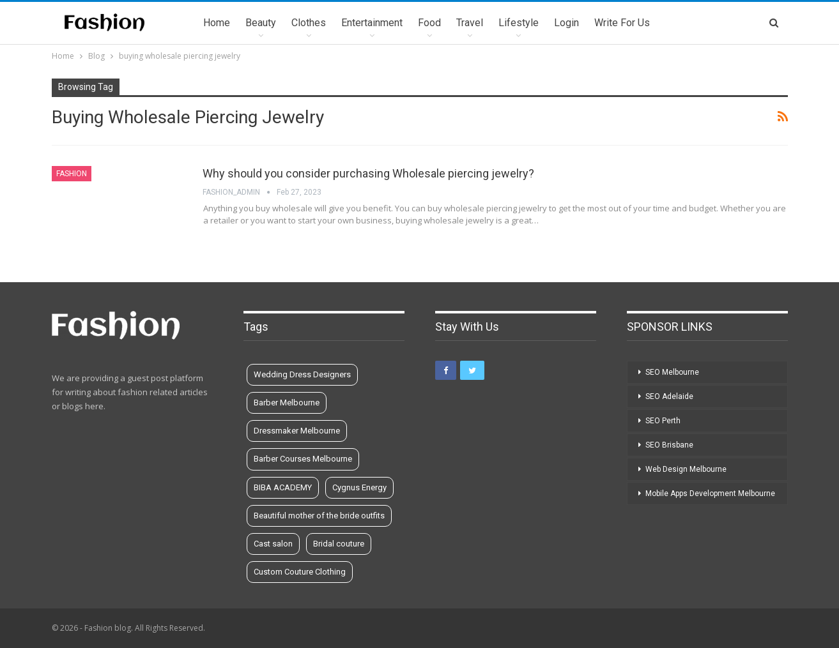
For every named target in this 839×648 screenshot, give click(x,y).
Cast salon (273, 543)
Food (429, 23)
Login (566, 23)
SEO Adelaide (669, 396)
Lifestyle (518, 23)
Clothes (308, 23)
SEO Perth (663, 420)
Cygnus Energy (359, 487)
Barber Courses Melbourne (303, 458)
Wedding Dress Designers (302, 374)
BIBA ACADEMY (283, 487)
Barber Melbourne (286, 402)
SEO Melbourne (672, 372)
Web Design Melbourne (686, 469)
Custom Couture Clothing (300, 571)
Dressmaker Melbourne (297, 430)
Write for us (622, 23)
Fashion (71, 173)
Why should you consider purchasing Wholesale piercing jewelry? (368, 173)
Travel (469, 23)
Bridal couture (338, 543)
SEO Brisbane (669, 445)
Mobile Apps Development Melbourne (710, 493)
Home (216, 23)
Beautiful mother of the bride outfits (319, 515)
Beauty (260, 23)
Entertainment (372, 23)
